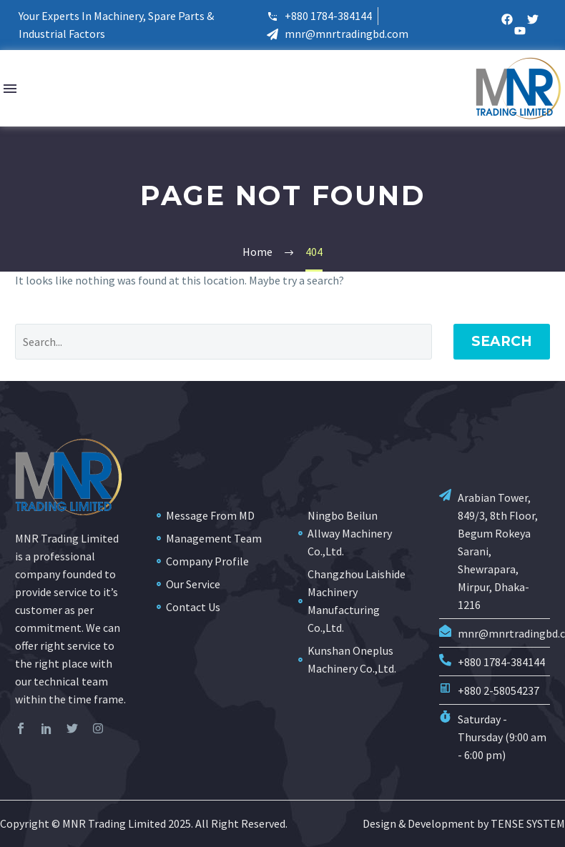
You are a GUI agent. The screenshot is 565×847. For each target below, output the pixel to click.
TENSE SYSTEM (528, 823)
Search (501, 341)
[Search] (223, 342)
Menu (10, 88)
